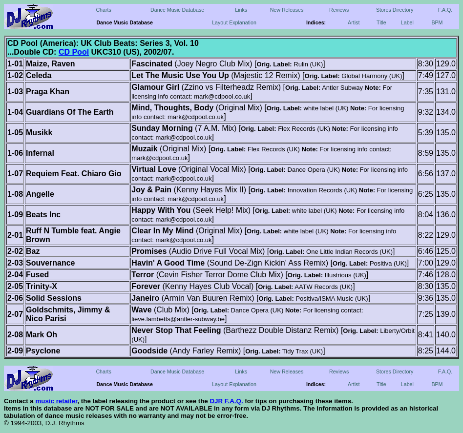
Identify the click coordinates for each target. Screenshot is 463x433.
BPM (436, 22)
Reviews (339, 10)
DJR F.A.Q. (226, 401)
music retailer (56, 401)
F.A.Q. (445, 10)
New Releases (287, 10)
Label (407, 22)
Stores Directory (394, 10)
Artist (353, 22)
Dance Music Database (177, 10)
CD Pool (74, 52)
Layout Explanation (234, 22)
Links (241, 10)
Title (381, 22)
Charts (103, 10)
